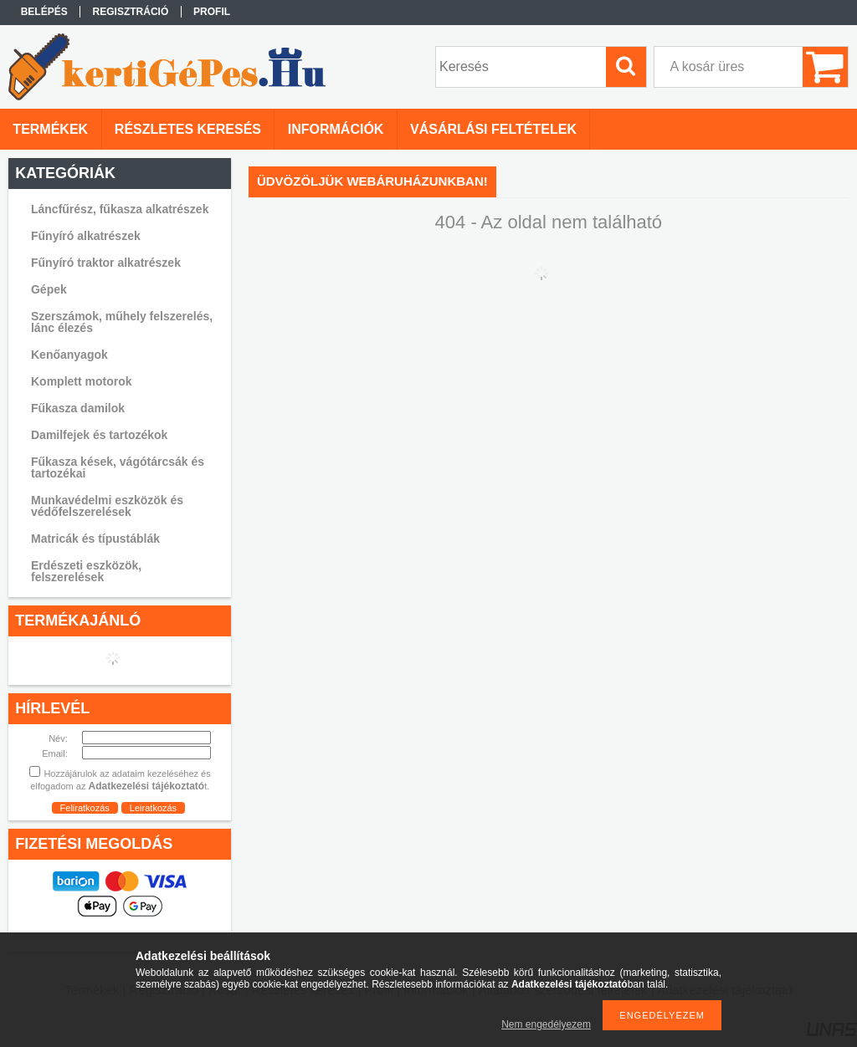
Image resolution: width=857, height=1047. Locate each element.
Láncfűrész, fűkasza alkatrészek (119, 209)
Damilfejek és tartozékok (99, 435)
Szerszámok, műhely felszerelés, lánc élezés (122, 322)
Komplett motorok (81, 381)
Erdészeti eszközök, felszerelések (86, 571)
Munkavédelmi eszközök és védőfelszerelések (107, 505)
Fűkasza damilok (78, 408)
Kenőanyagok (69, 354)
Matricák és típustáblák (95, 538)
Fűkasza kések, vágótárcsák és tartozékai (117, 467)
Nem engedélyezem (546, 1024)
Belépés (44, 12)
